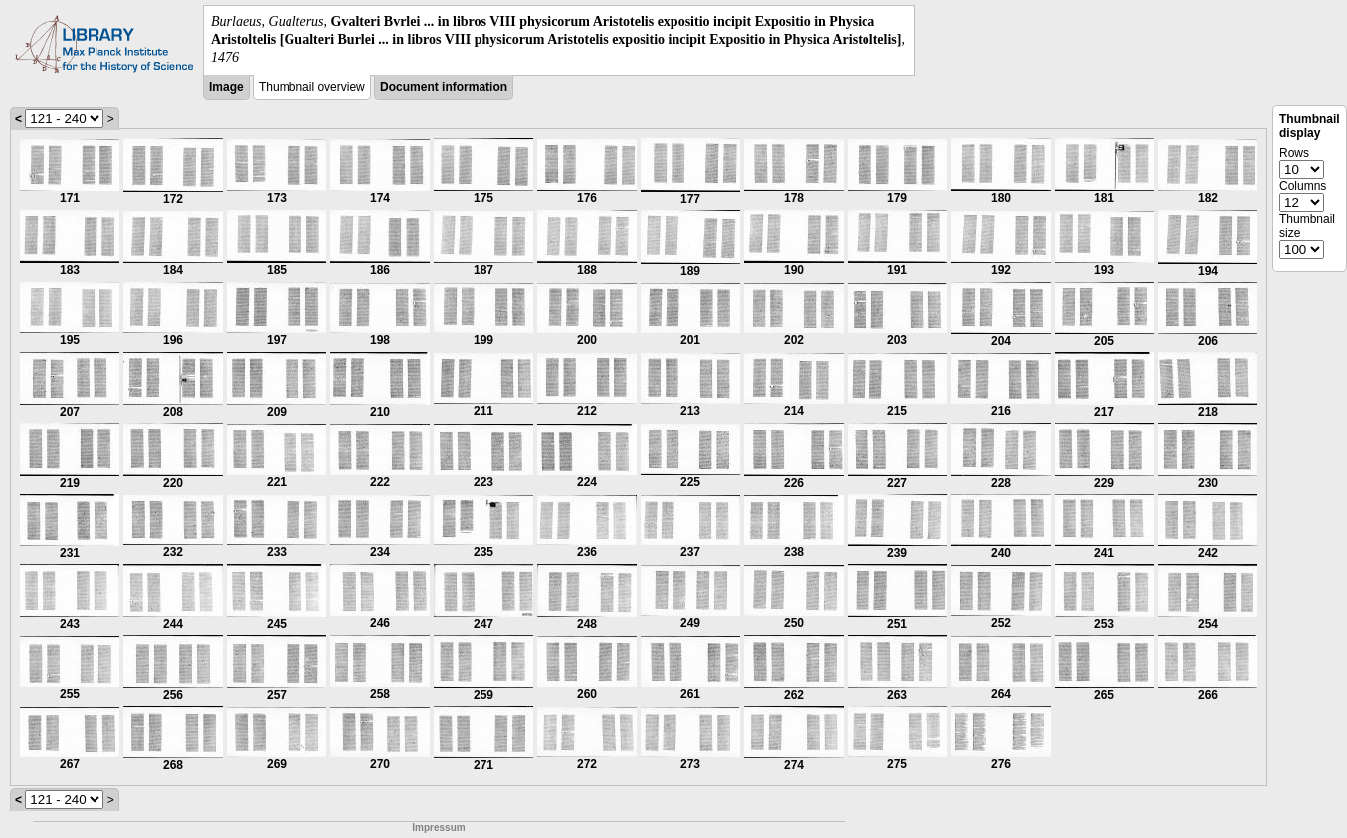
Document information (443, 87)
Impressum (438, 827)
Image (226, 87)
